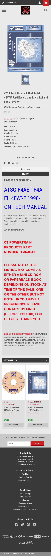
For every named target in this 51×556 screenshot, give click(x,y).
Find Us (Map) (25, 494)
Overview (25, 169)
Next (47, 360)
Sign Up (29, 477)
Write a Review (10, 122)
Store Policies (25, 497)
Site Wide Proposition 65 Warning (25, 509)
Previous (43, 360)
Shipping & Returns (25, 480)
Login (21, 477)
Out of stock (13, 424)
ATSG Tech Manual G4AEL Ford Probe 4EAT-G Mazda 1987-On (13, 410)
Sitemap (31, 554)
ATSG (6, 402)
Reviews (25, 174)
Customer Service (25, 503)
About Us (25, 500)
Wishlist (25, 474)
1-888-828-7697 (9, 3)
